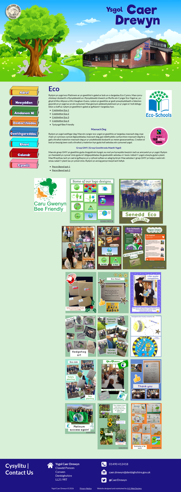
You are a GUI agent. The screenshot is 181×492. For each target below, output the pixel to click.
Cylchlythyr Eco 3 (60, 117)
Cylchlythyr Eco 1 (60, 110)
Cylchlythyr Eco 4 (60, 120)
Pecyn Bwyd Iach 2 (61, 170)
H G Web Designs (134, 488)
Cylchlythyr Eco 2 (60, 113)
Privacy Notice (86, 488)
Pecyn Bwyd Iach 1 (61, 166)
